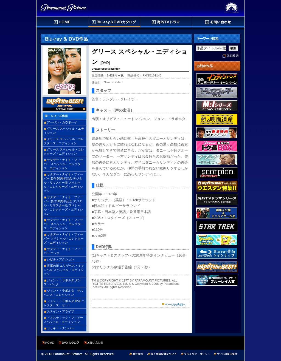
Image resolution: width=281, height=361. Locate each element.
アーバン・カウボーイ (62, 122)
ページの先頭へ (175, 304)
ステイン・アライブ (60, 311)
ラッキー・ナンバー (60, 328)
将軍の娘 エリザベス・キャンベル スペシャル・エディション (64, 269)
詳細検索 (233, 55)
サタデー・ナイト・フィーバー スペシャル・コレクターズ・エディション (64, 164)
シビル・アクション (60, 259)
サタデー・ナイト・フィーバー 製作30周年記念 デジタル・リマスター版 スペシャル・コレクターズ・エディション (63, 182)
